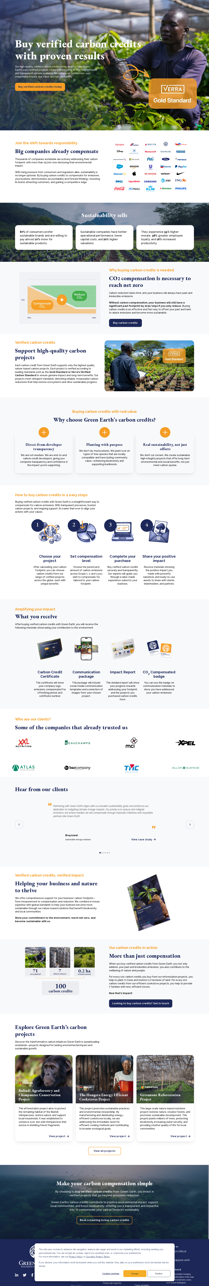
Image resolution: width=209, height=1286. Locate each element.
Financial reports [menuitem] (112, 1283)
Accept (134, 1273)
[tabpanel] (104, 818)
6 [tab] (109, 852)
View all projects (104, 1151)
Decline (158, 1273)
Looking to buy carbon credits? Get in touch (140, 1003)
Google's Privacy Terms (98, 1257)
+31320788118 (176, 1251)
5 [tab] (107, 852)
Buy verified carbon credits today (40, 86)
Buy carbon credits (125, 322)
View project (59, 1136)
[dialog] (105, 1262)
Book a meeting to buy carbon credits (104, 1220)
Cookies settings (110, 1273)
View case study (143, 839)
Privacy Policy (76, 1257)
